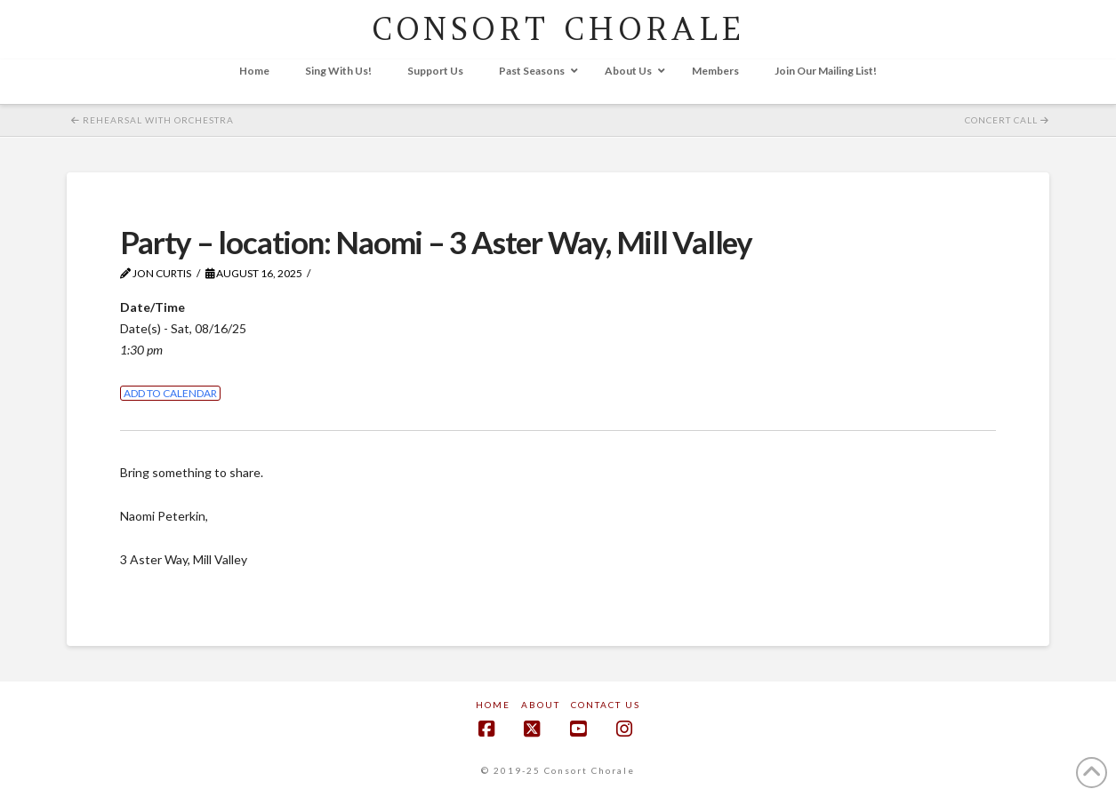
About (540, 704)
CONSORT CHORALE (558, 28)
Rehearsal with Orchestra (152, 120)
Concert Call (1007, 120)
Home (493, 704)
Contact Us (605, 704)
